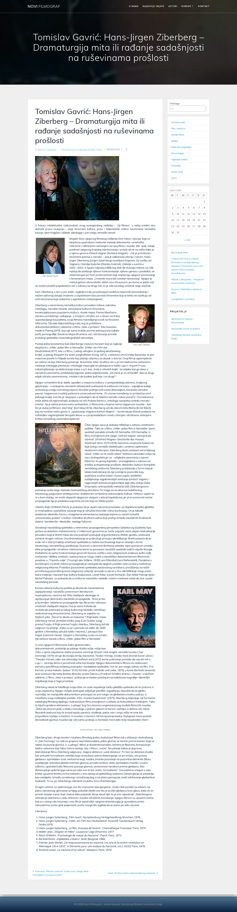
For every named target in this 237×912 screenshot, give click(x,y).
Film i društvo (178, 128)
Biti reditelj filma (179, 252)
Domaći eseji (68, 149)
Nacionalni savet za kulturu (185, 328)
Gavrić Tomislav (47, 149)
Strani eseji (177, 171)
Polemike (176, 165)
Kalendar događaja (181, 147)
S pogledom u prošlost (183, 299)
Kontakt (203, 6)
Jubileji (174, 140)
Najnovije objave (153, 6)
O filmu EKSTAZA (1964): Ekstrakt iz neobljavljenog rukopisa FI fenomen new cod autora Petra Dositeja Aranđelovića (187, 266)
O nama (133, 6)
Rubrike (186, 6)
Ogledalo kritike (86, 149)
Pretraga (174, 103)
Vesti (99, 149)
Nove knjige (177, 153)
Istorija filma (177, 134)
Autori (172, 6)
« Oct (187, 239)
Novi (44, 6)
